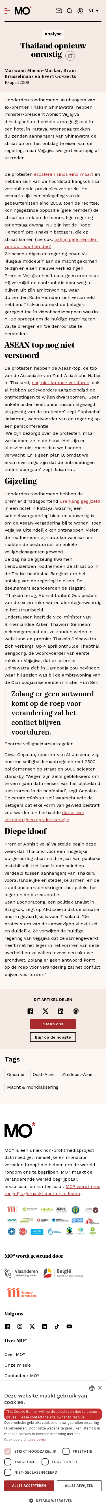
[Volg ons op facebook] (7, 1326)
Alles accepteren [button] (29, 1485)
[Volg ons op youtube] (69, 1326)
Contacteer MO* (22, 1375)
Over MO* (15, 1354)
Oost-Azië (43, 1074)
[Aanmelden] (80, 11)
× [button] (100, 1388)
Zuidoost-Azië (77, 1074)
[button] (53, 1500)
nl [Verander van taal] (93, 10)
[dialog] (53, 1446)
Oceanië (15, 1074)
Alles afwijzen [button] (79, 1485)
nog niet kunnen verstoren (60, 382)
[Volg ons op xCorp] (32, 1326)
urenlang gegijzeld (80, 501)
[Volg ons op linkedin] (44, 1326)
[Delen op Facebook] (30, 1011)
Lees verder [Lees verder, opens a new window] (38, 1440)
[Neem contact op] (59, 11)
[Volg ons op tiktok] (57, 1326)
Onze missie (18, 1365)
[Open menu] (7, 11)
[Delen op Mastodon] (76, 1011)
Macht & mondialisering (33, 1087)
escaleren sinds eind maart (63, 174)
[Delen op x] (45, 1011)
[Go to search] (69, 11)
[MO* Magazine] (23, 11)
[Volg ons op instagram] (20, 1326)
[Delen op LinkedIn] (61, 1011)
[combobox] (92, 1388)
